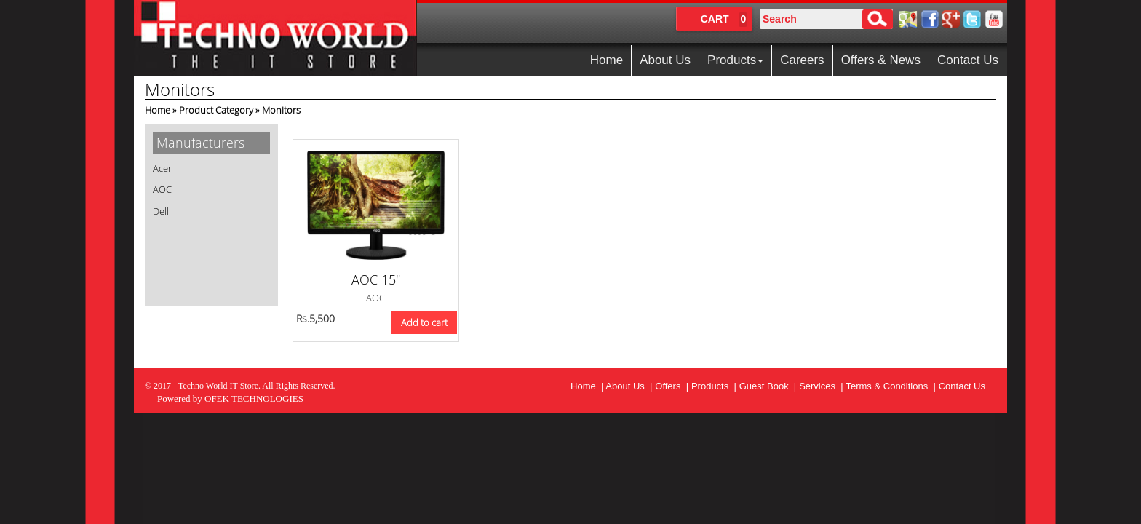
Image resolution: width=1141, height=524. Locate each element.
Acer (162, 168)
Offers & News (881, 60)
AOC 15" (375, 279)
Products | (713, 386)
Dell (161, 211)
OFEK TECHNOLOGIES (253, 398)
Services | (821, 386)
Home (606, 60)
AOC (162, 189)
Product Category (216, 109)
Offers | (671, 386)
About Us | (628, 386)
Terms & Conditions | (890, 386)
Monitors (281, 109)
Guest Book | (768, 386)
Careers (802, 60)
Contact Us (967, 60)
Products (735, 60)
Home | (587, 386)
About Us (665, 60)
